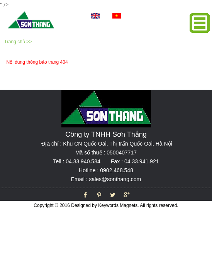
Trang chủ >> (18, 41)
